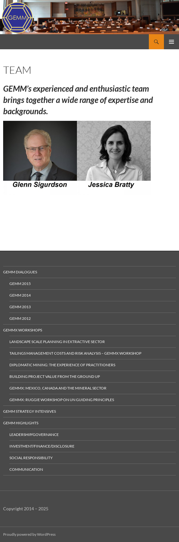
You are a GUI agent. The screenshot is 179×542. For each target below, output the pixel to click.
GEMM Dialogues (20, 272)
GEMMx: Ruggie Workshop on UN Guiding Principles (61, 399)
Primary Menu (171, 41)
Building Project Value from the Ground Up (54, 376)
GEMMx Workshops (22, 330)
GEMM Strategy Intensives (29, 411)
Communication (26, 469)
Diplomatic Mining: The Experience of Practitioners (62, 364)
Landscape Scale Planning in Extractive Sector (57, 341)
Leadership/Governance (34, 434)
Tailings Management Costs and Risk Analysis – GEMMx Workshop (75, 353)
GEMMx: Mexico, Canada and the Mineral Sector (57, 388)
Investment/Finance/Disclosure (41, 446)
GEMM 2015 (20, 283)
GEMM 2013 (20, 306)
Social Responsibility (31, 457)
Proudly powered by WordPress (29, 534)
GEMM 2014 (20, 295)
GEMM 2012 (20, 318)
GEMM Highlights (20, 423)
